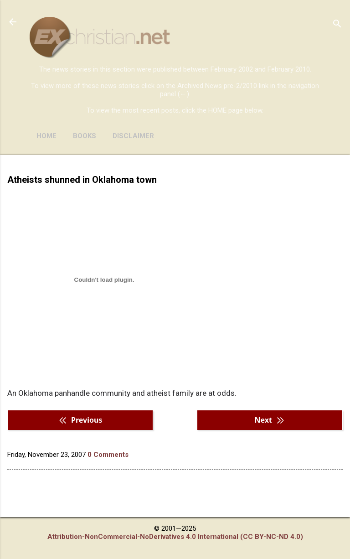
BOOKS (84, 136)
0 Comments (108, 454)
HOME (46, 136)
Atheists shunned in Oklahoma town (82, 179)
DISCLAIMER (133, 136)
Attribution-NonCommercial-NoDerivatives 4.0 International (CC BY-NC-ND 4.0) (175, 537)
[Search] (337, 25)
